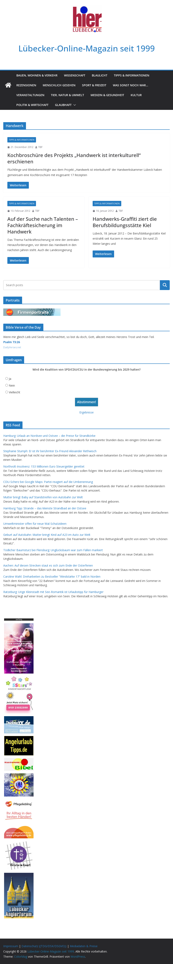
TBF (40, 147)
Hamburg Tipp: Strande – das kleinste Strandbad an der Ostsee (44, 508)
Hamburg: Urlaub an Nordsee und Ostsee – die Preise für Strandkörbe (49, 436)
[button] (74, 105)
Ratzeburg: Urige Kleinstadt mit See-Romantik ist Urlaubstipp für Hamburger (53, 592)
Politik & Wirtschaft (32, 105)
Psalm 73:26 (11, 342)
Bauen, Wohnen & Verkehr (36, 75)
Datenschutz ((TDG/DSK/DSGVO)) (43, 946)
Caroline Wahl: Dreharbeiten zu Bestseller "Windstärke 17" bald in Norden (51, 576)
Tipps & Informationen (131, 75)
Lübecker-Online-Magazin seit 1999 (86, 48)
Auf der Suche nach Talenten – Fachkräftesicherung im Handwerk (42, 225)
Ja (10, 379)
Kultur (136, 95)
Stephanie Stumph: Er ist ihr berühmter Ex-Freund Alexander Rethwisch (50, 451)
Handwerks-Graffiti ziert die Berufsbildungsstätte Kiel (125, 222)
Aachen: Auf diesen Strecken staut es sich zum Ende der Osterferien (48, 565)
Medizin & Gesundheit (107, 95)
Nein (12, 385)
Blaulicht (99, 75)
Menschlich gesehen (59, 85)
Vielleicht (14, 392)
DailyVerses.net (12, 347)
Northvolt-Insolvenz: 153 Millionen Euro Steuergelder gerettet (43, 466)
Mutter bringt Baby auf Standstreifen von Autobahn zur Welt (43, 497)
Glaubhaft (63, 105)
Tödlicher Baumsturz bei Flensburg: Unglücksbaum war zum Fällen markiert (53, 550)
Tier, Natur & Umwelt (67, 95)
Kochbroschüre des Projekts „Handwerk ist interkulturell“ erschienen (74, 158)
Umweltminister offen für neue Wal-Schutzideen (34, 524)
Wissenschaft (74, 75)
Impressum (10, 946)
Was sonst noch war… (130, 85)
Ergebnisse (86, 412)
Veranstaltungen (30, 95)
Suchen (165, 285)
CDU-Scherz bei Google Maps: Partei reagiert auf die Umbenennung (48, 482)
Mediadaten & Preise (84, 946)
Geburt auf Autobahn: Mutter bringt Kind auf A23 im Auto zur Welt (46, 535)
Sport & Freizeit (94, 85)
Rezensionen (26, 85)
